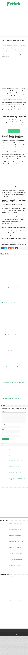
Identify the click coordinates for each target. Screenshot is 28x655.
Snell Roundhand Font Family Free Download (13, 382)
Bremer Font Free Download (15, 588)
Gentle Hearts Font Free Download (16, 613)
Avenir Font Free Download (15, 454)
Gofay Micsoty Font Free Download (11, 287)
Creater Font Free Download (15, 582)
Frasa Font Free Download (14, 594)
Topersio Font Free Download (15, 553)
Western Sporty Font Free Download (16, 619)
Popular (3, 445)
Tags (19, 445)
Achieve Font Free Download (15, 547)
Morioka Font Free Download (15, 529)
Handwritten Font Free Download (10, 398)
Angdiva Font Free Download (15, 565)
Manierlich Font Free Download (15, 523)
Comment (4, 411)
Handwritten (5, 43)
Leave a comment (13, 43)
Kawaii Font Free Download (15, 472)
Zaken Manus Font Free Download (10, 271)
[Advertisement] (14, 21)
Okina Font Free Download (8, 319)
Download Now (13, 131)
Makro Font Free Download (15, 600)
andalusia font (5, 165)
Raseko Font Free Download (9, 350)
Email (3, 429)
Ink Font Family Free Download (10, 366)
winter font (22, 242)
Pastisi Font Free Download (9, 335)
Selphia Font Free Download (15, 576)
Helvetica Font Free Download (15, 460)
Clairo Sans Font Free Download (16, 541)
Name (3, 424)
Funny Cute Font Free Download (16, 559)
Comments (13, 445)
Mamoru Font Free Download (15, 535)
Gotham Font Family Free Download (16, 448)
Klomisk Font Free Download (9, 303)
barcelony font (14, 111)
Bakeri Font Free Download (15, 607)
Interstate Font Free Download (15, 466)
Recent (8, 445)
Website (3, 433)
